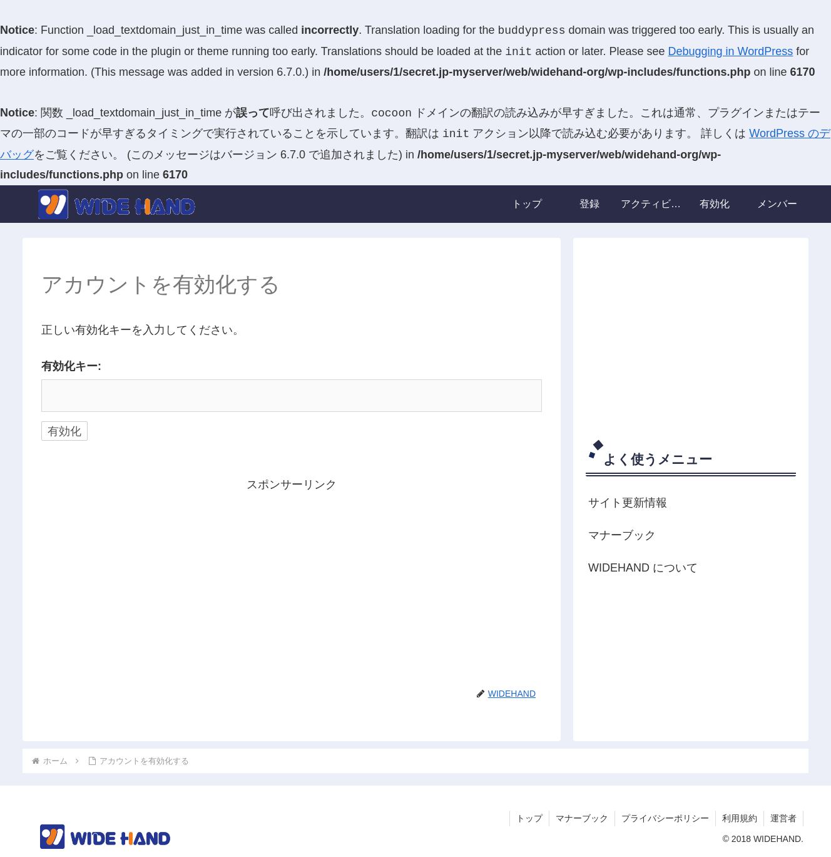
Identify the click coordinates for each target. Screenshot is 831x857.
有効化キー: (71, 366)
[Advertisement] (291, 582)
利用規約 (739, 818)
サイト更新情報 (627, 502)
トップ (529, 818)
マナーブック (622, 535)
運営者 (783, 818)
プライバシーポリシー (665, 818)
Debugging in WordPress (730, 52)
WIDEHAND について (643, 568)
